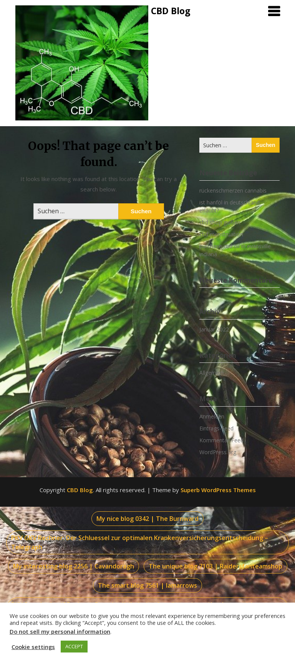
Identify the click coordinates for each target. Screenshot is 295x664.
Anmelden (211, 416)
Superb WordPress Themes (218, 490)
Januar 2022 (214, 329)
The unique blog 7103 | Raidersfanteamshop (215, 566)
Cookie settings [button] (33, 646)
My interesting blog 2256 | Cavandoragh (73, 566)
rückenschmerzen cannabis (233, 190)
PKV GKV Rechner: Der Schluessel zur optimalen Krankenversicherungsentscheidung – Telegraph (139, 542)
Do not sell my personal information (60, 631)
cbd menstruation (221, 234)
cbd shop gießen (219, 222)
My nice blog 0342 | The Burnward (147, 518)
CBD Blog (171, 11)
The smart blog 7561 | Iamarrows (147, 585)
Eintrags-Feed (216, 428)
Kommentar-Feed (221, 440)
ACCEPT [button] (74, 646)
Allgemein (211, 372)
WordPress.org (217, 452)
